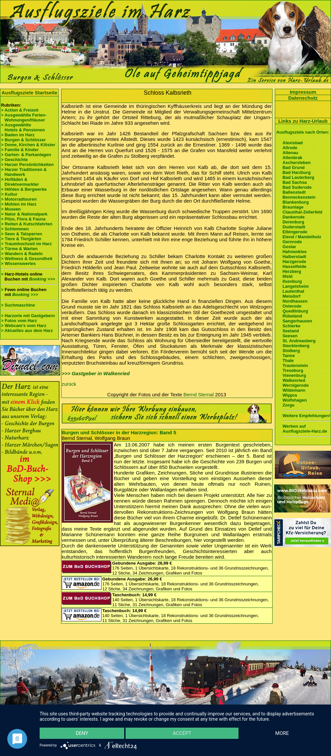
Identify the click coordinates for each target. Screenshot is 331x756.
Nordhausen (295, 301)
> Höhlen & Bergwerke (24, 189)
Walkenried (293, 380)
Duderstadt (293, 226)
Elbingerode (294, 231)
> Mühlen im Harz (18, 204)
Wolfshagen (294, 400)
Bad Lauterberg (298, 177)
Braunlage (293, 207)
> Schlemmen (15, 228)
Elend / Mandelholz (301, 236)
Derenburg (293, 221)
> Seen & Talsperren (21, 233)
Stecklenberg (296, 345)
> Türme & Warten (19, 248)
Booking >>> (42, 279)
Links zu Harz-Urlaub (302, 121)
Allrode (289, 147)
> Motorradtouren (19, 199)
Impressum (303, 92)
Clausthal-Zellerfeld (302, 212)
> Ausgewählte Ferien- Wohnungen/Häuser (24, 117)
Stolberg (291, 350)
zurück (69, 384)
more (282, 733)
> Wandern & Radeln (22, 253)
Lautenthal (293, 291)
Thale (288, 360)
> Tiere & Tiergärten (21, 238)
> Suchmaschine (18, 305)
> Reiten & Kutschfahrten (27, 223)
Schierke (291, 325)
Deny (82, 733)
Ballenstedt (294, 192)
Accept (182, 733)
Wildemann (293, 390)
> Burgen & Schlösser (23, 139)
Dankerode (293, 216)
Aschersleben (296, 162)
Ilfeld (287, 276)
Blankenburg (295, 202)
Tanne (288, 355)
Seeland (290, 330)
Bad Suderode (297, 187)
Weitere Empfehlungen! (306, 415)
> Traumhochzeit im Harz (26, 243)
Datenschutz (302, 98)
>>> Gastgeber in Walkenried (96, 373)
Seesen (290, 335)
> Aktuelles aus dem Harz (27, 330)
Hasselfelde (294, 266)
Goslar (289, 246)
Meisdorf (291, 296)
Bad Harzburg (296, 172)
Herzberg (291, 271)
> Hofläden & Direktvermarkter (20, 182)
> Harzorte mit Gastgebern (28, 315)
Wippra (289, 395)
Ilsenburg (292, 281)
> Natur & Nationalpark (24, 214)
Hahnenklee (294, 251)
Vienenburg (294, 375)
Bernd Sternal (198, 394)
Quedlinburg (295, 311)
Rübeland (292, 315)
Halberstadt (294, 256)
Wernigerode (295, 385)
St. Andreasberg (298, 340)
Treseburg (292, 370)
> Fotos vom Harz (19, 320)
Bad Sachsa (294, 182)
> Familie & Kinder (20, 149)
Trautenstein (295, 365)
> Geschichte (14, 159)
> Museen (11, 209)
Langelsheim (295, 286)
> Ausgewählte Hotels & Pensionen (23, 127)
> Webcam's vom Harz (23, 325)
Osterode (291, 306)
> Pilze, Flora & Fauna (23, 218)
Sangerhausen (297, 320)
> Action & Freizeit (19, 110)
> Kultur (9, 194)
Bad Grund (293, 167)
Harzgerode (294, 261)
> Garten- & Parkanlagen (26, 154)
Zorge (288, 405)
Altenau (290, 152)
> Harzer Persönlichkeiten (27, 164)
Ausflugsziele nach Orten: (302, 132)
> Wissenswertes (18, 263)
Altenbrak (292, 157)
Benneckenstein (298, 197)
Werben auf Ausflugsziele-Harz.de (304, 429)
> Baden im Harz (18, 134)
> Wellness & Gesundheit (26, 258)
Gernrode (292, 241)
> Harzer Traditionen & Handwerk (24, 172)
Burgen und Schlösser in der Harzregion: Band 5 (119, 432)
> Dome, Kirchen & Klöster (28, 144)
